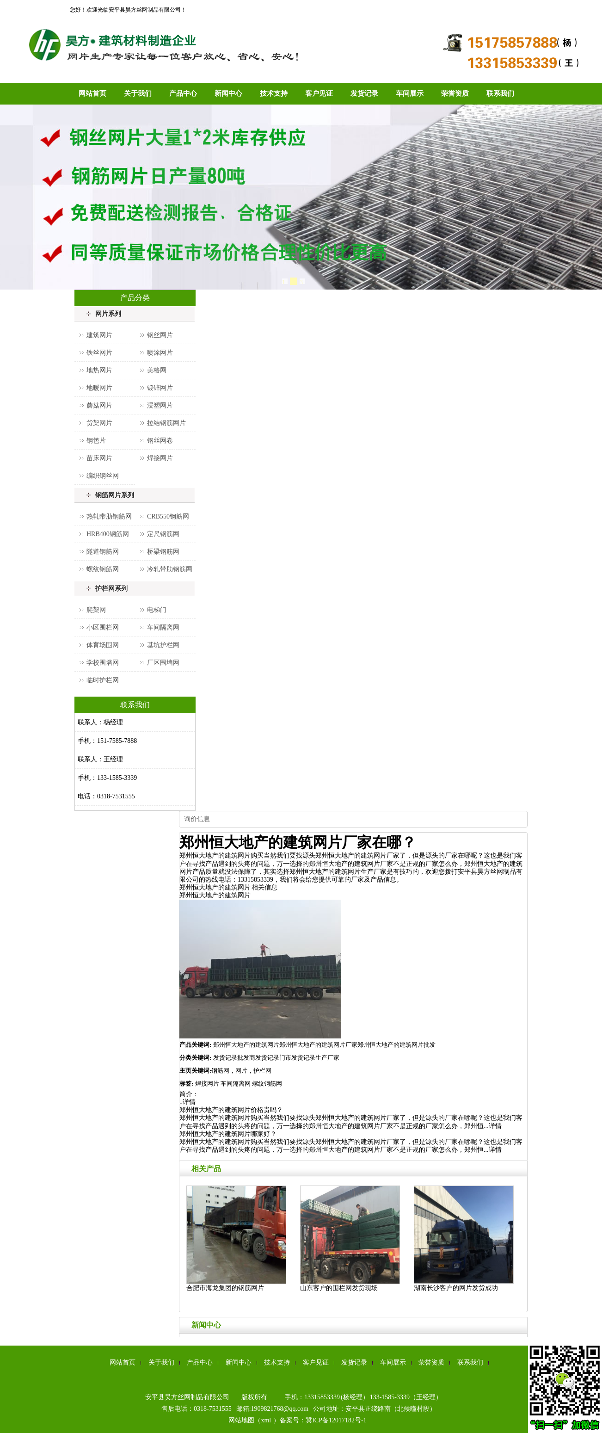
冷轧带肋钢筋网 (169, 569)
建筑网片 (99, 335)
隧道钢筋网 (102, 551)
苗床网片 (99, 458)
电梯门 (156, 609)
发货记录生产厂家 (315, 1057)
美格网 (156, 370)
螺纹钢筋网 (102, 569)
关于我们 (138, 93)
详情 (189, 1102)
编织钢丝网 (102, 475)
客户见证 (319, 93)
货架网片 (99, 423)
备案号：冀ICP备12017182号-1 (323, 1420)
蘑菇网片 (99, 405)
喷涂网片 (160, 352)
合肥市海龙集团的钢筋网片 (225, 1288)
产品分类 (135, 298)
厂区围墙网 (163, 662)
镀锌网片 (160, 387)
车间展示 (410, 93)
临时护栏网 (102, 680)
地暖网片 (99, 387)
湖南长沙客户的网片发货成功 (456, 1288)
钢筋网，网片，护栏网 (241, 1070)
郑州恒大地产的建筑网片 (215, 895)
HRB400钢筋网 (107, 534)
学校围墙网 (102, 662)
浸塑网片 (160, 405)
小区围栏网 (102, 627)
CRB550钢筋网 (168, 516)
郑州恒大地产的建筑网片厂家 (318, 1044)
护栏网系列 (111, 588)
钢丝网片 (160, 335)
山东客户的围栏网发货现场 (339, 1288)
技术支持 (274, 93)
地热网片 (99, 370)
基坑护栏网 (163, 645)
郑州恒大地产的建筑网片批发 (396, 1044)
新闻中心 (228, 93)
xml (266, 1420)
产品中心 (183, 93)
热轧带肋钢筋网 (109, 516)
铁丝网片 (99, 352)
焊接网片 (160, 458)
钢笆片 (96, 440)
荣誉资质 (455, 93)
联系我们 (500, 93)
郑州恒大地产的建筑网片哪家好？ (227, 1133)
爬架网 (96, 609)
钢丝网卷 (160, 440)
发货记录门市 (273, 1057)
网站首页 (92, 93)
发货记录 (364, 93)
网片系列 (108, 313)
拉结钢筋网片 (166, 423)
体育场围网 (102, 645)
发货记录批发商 (234, 1057)
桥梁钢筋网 (163, 551)
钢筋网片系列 (114, 495)
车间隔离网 (163, 627)
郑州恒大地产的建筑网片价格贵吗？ (231, 1109)
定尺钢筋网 (163, 534)
